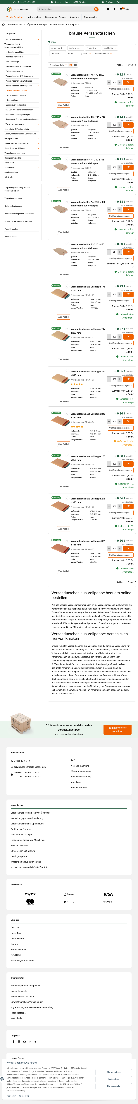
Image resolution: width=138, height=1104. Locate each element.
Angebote (74, 17)
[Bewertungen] (77, 384)
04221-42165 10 (22, 761)
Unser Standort (18, 938)
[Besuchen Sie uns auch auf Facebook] (13, 1041)
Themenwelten (91, 17)
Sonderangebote (11, 172)
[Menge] (114, 82)
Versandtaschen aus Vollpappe (19, 86)
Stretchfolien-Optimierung (23, 851)
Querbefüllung (12, 100)
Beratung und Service (55, 17)
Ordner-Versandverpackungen (18, 114)
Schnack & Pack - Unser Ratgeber (18, 221)
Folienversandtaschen (15, 71)
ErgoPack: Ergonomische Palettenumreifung (32, 1007)
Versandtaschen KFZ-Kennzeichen (20, 76)
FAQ (73, 760)
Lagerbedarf (9, 168)
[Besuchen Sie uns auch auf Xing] (35, 1041)
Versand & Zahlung (80, 766)
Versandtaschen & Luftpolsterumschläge (13, 45)
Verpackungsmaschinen (14, 153)
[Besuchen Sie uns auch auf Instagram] (19, 1041)
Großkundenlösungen (13, 206)
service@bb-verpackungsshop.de (30, 767)
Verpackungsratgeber (81, 771)
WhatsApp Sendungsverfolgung (26, 862)
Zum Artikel (63, 105)
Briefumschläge (12, 62)
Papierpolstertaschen (14, 57)
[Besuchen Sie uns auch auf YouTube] (24, 1041)
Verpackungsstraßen (13, 198)
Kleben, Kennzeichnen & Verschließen (20, 134)
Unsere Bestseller (19, 991)
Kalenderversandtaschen (16, 105)
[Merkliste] (108, 9)
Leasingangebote (19, 856)
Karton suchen (34, 17)
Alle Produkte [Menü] (14, 17)
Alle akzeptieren (113, 1072)
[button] (115, 9)
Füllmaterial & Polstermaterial (16, 129)
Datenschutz (24, 1096)
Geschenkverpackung (13, 158)
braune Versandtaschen (17, 90)
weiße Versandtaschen (16, 95)
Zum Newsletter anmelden (117, 729)
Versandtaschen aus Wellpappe (19, 81)
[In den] (128, 82)
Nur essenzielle (113, 1086)
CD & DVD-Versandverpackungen (19, 110)
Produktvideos (10, 237)
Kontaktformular (79, 787)
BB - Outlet (8, 177)
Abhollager (76, 782)
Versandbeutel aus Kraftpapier (18, 66)
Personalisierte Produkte (22, 996)
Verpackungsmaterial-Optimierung (27, 823)
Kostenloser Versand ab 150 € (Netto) (29, 867)
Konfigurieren (113, 1079)
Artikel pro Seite (57, 65)
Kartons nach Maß (19, 845)
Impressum (11, 1096)
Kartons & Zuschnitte (13, 39)
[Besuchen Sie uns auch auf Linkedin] (30, 1041)
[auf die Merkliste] (67, 75)
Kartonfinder (17, 1018)
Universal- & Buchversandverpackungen (22, 119)
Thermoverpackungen (15, 124)
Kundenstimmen (19, 949)
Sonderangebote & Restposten (25, 985)
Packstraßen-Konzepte (21, 834)
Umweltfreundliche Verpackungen (27, 1002)
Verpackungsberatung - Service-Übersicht (30, 813)
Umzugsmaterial (11, 139)
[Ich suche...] (66, 9)
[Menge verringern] (109, 82)
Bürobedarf (9, 163)
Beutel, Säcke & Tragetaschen (16, 143)
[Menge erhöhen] (120, 82)
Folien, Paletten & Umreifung (16, 148)
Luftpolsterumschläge (15, 52)
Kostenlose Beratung (81, 776)
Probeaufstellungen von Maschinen (19, 214)
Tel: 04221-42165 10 (26, 2)
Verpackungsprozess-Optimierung (27, 818)
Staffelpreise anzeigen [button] (119, 89)
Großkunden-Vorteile (112, 2)
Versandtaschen (66, 693)
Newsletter (16, 955)
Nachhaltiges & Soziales (22, 960)
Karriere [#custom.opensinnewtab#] (14, 944)
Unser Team (16, 933)
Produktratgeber (11, 229)
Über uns (15, 927)
